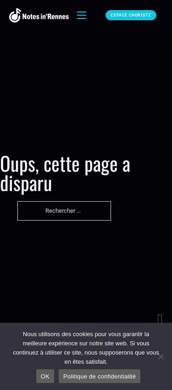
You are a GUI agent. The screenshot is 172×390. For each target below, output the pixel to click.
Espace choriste (131, 15)
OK (45, 376)
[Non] (160, 356)
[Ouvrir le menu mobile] (81, 15)
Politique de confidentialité (99, 376)
